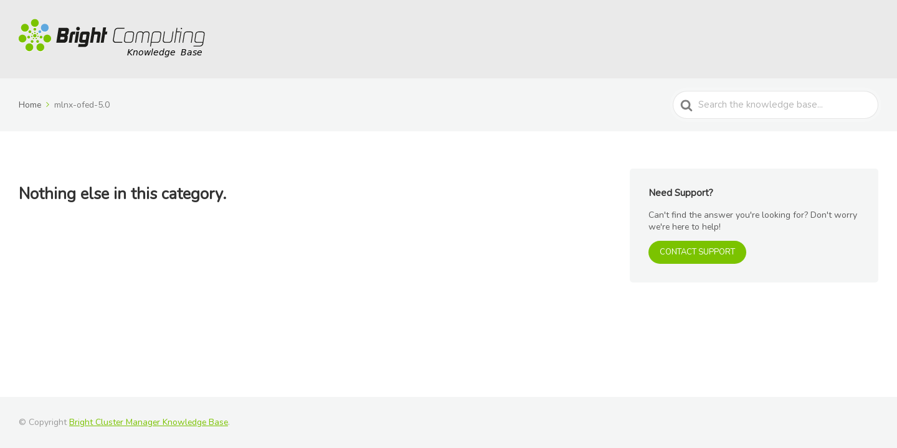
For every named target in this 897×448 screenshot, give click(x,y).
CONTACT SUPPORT (697, 252)
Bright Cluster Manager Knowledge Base (148, 422)
